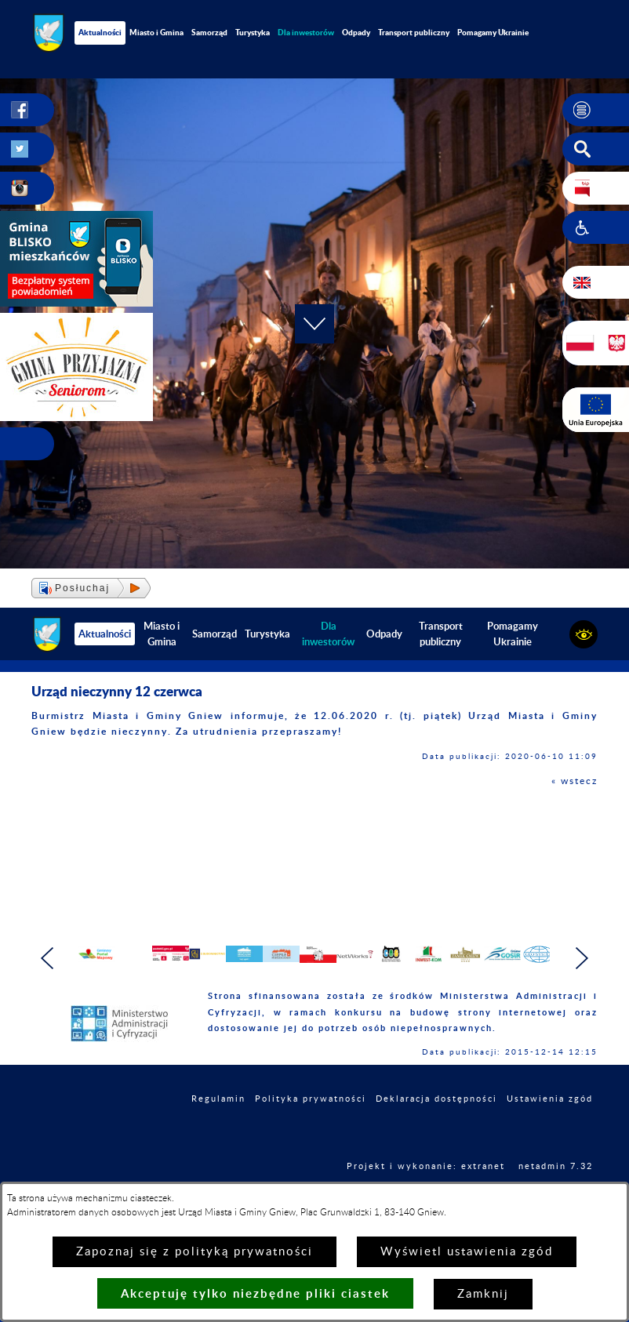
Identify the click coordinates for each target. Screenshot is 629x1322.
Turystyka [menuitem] (252, 32)
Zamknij (483, 1294)
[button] (595, 110)
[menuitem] (306, 32)
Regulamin (218, 1124)
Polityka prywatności (310, 1124)
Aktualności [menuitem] (100, 32)
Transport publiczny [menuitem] (413, 32)
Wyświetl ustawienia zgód (466, 1252)
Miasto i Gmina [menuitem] (156, 32)
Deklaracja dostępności (436, 1124)
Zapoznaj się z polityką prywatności (194, 1252)
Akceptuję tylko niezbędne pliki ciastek (255, 1293)
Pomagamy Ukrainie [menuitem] (493, 32)
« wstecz (574, 781)
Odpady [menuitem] (356, 32)
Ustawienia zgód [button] (550, 1124)
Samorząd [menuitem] (209, 32)
